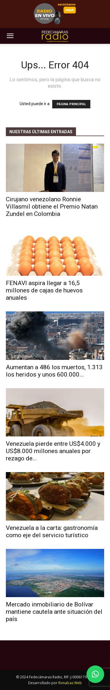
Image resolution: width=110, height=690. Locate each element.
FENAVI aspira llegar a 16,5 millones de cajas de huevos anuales (44, 290)
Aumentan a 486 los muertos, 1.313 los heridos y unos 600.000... (54, 371)
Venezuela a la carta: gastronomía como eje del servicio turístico (52, 531)
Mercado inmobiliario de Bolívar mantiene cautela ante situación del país (54, 612)
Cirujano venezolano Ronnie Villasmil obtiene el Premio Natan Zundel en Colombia (52, 206)
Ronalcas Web (70, 682)
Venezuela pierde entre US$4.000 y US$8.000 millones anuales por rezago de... (53, 451)
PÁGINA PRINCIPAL (71, 104)
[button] (10, 36)
